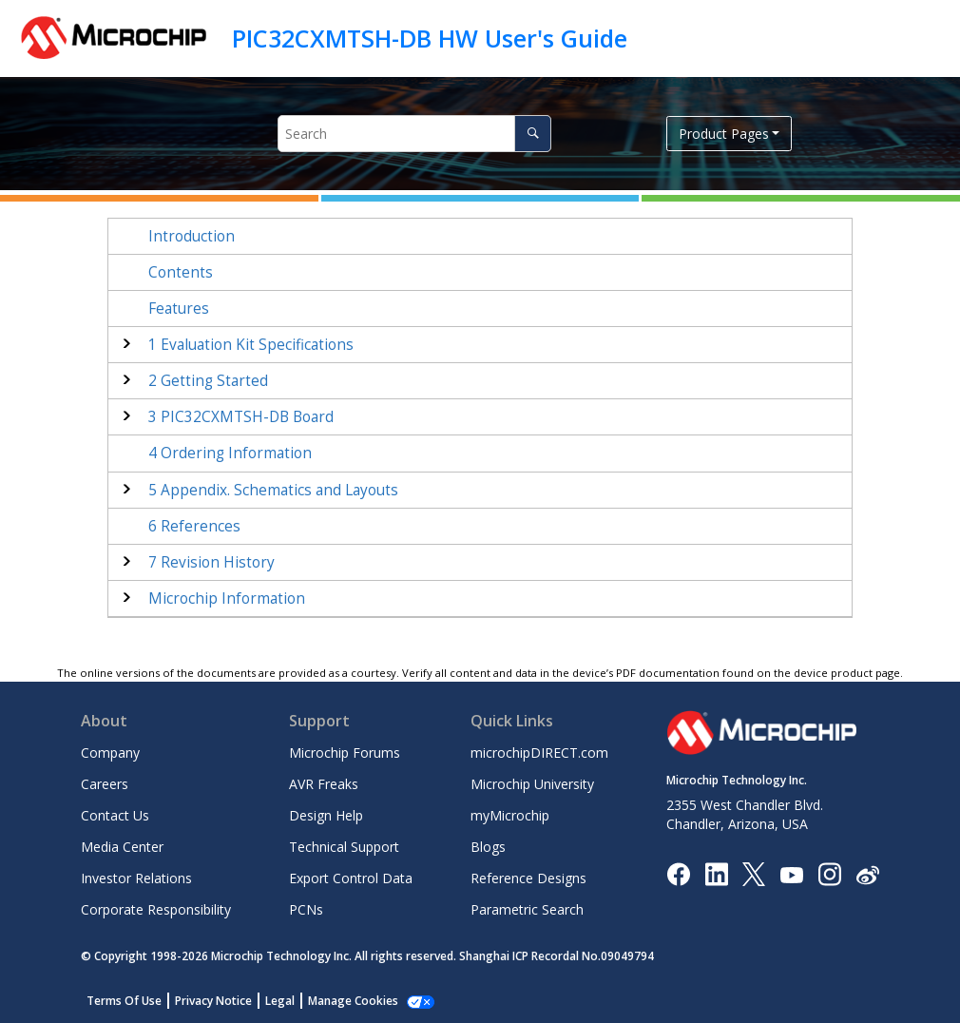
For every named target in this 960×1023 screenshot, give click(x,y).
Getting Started (208, 381)
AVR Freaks (323, 784)
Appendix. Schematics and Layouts (273, 490)
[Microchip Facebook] (678, 873)
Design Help (326, 815)
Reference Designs (528, 878)
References (194, 526)
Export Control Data (351, 878)
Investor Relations (136, 878)
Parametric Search (527, 909)
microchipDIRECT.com (539, 752)
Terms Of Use (124, 1001)
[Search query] (414, 133)
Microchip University (532, 784)
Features (178, 308)
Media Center (122, 847)
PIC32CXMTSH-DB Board (241, 417)
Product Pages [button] (724, 134)
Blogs (488, 847)
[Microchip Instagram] (829, 873)
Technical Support (344, 847)
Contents (180, 272)
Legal (280, 1001)
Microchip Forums (344, 752)
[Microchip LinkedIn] (716, 873)
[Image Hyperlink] (791, 874)
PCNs (306, 909)
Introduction (191, 236)
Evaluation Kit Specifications (251, 345)
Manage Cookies (353, 1001)
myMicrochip (509, 815)
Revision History (211, 562)
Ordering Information (230, 453)
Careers (104, 784)
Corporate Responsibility (156, 909)
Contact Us (115, 815)
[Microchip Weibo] (867, 874)
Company (110, 752)
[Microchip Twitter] (753, 873)
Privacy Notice (213, 1001)
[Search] (532, 133)
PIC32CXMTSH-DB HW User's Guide (429, 38)
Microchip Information (226, 598)
